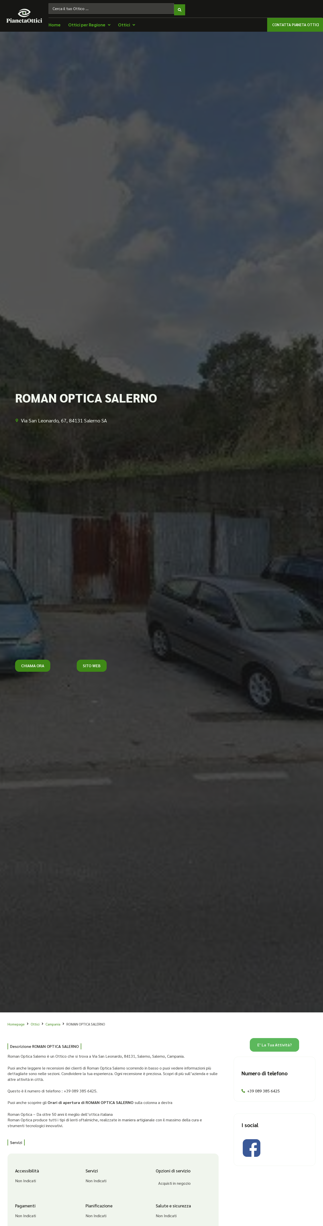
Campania (53, 1021)
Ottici (35, 1021)
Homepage (16, 1021)
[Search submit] (179, 7)
